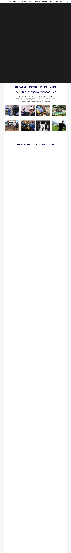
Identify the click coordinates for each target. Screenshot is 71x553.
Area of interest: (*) (41, 517)
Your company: (8, 533)
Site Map (20, 551)
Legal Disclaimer (25, 551)
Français (66, 2)
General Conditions (32, 551)
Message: (39, 522)
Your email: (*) (8, 522)
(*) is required (60, 541)
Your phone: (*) (8, 528)
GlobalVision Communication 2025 (12, 551)
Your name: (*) (8, 517)
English (65, 1)
